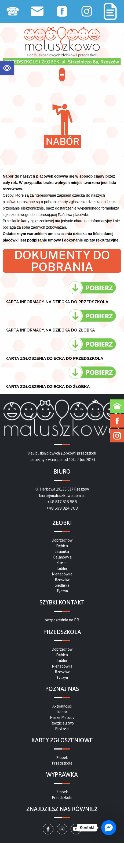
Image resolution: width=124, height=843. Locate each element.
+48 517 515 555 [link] (62, 502)
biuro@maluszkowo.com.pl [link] (62, 495)
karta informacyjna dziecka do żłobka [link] (50, 330)
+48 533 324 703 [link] (62, 508)
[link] (7, 68)
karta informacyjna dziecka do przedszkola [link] (56, 302)
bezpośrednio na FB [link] (62, 620)
